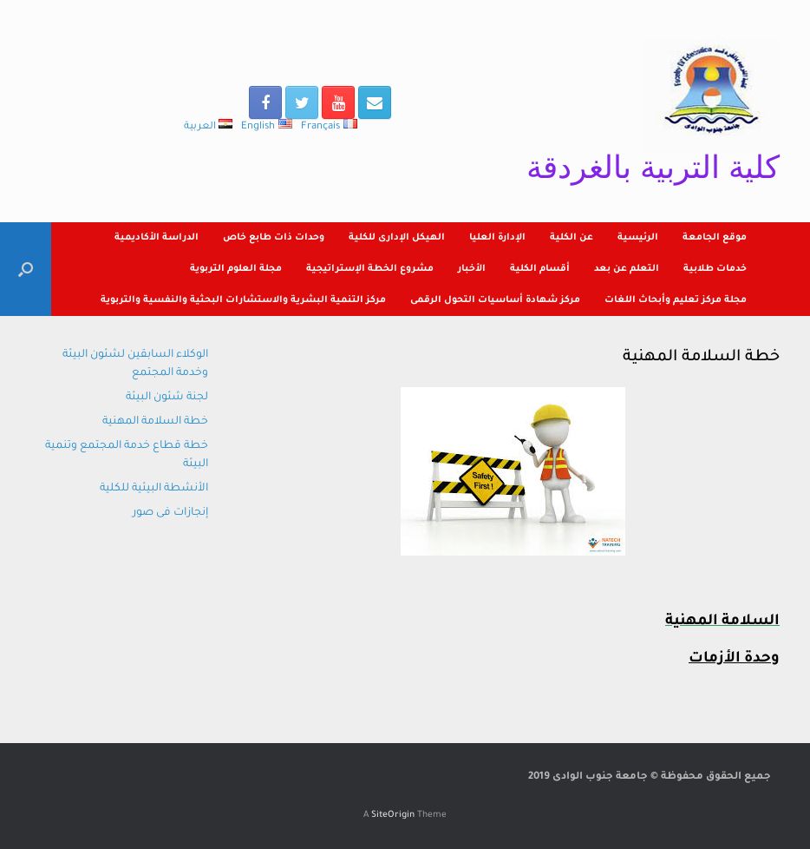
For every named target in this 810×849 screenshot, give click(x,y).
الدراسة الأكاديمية (156, 238)
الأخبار (472, 269)
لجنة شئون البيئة (167, 398)
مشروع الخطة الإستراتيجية (370, 269)
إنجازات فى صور (170, 513)
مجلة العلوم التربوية (236, 269)
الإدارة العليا (497, 238)
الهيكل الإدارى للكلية (397, 238)
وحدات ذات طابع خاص (273, 238)
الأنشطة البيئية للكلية (154, 489)
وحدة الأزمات (734, 659)
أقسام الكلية (540, 269)
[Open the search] (25, 269)
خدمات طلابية (715, 269)
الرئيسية (637, 238)
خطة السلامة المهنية (155, 422)
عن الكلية (571, 238)
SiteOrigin (393, 815)
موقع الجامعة (715, 238)
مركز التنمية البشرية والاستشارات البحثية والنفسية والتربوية (243, 300)
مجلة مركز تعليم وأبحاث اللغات (675, 300)
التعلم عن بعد (626, 269)
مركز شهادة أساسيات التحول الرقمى (495, 300)
